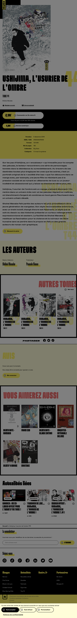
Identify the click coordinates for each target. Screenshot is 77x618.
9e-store (59, 577)
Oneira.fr (42, 572)
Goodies (23, 580)
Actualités (26, 572)
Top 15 (23, 591)
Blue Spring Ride (8, 591)
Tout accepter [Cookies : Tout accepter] (11, 610)
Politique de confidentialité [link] (13, 615)
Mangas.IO (60, 584)
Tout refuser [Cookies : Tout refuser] (28, 610)
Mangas (6, 572)
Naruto (5, 577)
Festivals (23, 584)
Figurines (24, 587)
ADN (58, 580)
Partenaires (62, 572)
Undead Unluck (7, 587)
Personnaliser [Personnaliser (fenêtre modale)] (45, 610)
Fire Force (6, 580)
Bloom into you (7, 584)
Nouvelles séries (26, 577)
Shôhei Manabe (7, 101)
